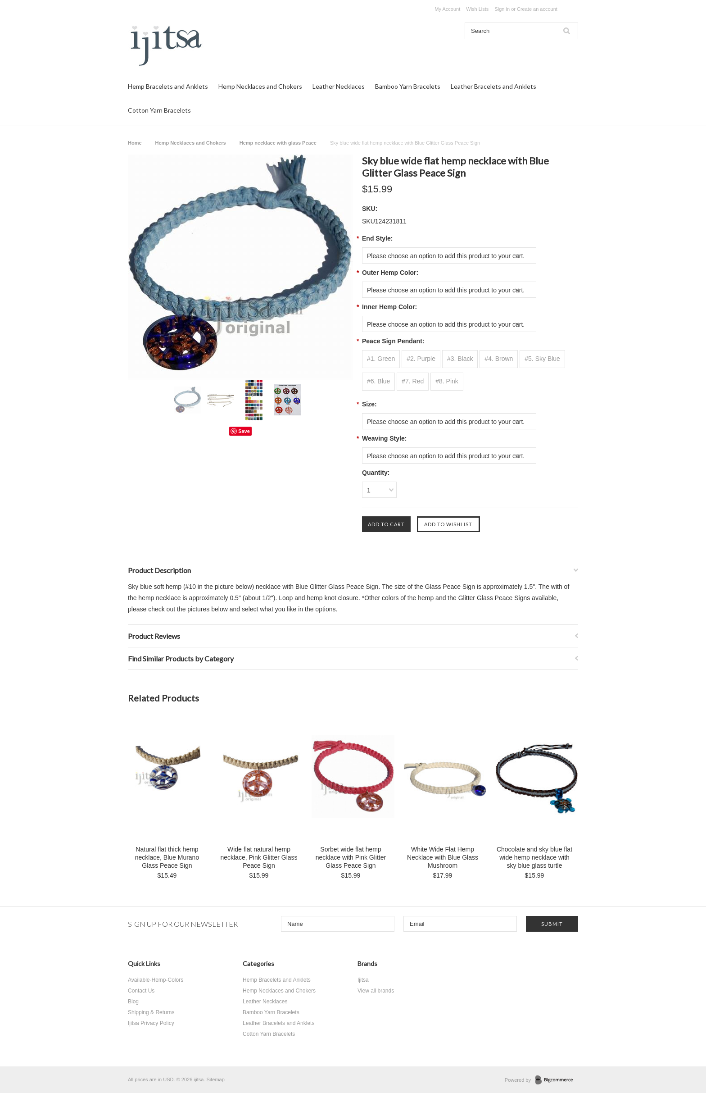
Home (135, 143)
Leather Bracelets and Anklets (493, 86)
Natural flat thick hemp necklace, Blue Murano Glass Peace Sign (167, 857)
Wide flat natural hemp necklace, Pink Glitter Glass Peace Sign (258, 857)
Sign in (502, 9)
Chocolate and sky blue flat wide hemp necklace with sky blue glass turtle (534, 857)
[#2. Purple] (421, 359)
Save (244, 431)
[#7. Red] (413, 382)
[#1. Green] (381, 359)
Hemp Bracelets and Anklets (168, 86)
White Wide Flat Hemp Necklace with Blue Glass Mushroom (442, 857)
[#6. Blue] (378, 382)
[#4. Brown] (499, 359)
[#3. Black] (460, 359)
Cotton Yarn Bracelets (159, 110)
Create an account (537, 9)
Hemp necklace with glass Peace (278, 143)
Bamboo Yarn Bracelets (407, 86)
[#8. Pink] (446, 382)
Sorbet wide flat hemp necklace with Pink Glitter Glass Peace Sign (351, 857)
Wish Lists (477, 9)
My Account (447, 9)
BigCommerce (556, 1080)
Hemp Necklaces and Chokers (260, 86)
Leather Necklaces (338, 86)
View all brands (376, 991)
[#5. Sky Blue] (542, 359)
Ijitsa (363, 980)
